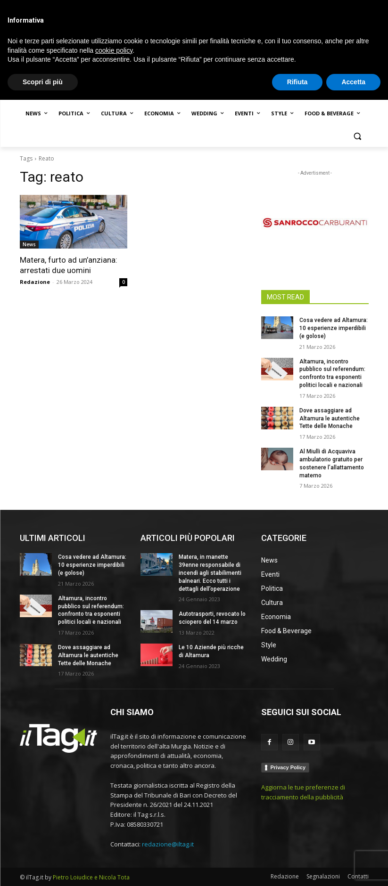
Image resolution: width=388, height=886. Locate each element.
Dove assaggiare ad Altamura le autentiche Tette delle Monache (329, 418)
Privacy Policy (288, 767)
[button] (358, 136)
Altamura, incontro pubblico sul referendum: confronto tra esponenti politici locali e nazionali (91, 610)
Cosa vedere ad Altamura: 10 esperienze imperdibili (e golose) (333, 328)
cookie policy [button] (113, 836)
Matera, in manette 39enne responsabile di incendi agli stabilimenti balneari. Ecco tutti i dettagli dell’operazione (210, 573)
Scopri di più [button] (43, 867)
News (29, 244)
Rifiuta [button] (297, 867)
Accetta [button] (353, 867)
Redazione (35, 281)
